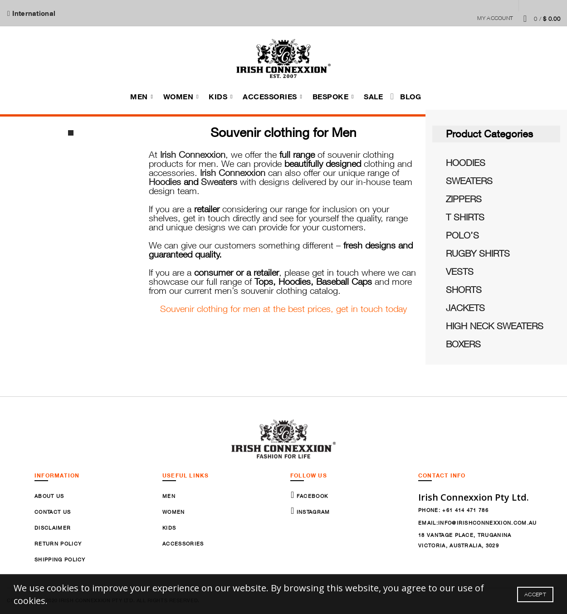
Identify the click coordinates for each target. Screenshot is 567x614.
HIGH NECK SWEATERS (494, 327)
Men (139, 97)
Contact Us (52, 513)
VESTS (460, 273)
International (33, 13)
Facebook (311, 497)
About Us (49, 497)
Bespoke (331, 97)
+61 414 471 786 (465, 511)
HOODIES (465, 164)
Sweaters (219, 183)
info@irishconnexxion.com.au (487, 523)
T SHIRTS (465, 218)
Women (178, 97)
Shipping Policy (60, 561)
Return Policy (58, 545)
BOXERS (463, 345)
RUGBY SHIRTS (478, 254)
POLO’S (462, 236)
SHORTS (464, 291)
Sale (373, 97)
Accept (535, 594)
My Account (495, 18)
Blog (410, 97)
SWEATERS (469, 182)
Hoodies (165, 183)
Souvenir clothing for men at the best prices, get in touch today (283, 310)
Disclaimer (52, 529)
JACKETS (465, 309)
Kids (218, 97)
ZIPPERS (464, 200)
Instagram (312, 513)
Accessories (270, 97)
